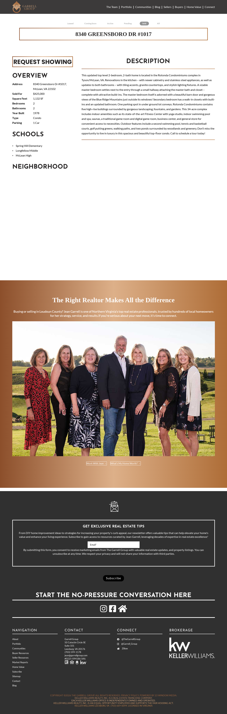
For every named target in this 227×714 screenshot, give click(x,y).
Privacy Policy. (130, 695)
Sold (144, 23)
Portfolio (126, 6)
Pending (128, 23)
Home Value (194, 6)
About (15, 639)
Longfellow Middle (27, 150)
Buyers (179, 6)
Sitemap (16, 676)
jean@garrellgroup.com (76, 655)
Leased (70, 23)
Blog (157, 6)
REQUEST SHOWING (42, 61)
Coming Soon (90, 23)
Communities (143, 6)
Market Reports (20, 662)
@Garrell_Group (127, 643)
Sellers (167, 6)
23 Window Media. (166, 695)
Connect (210, 6)
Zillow (122, 648)
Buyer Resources (20, 653)
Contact (16, 681)
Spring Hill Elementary (29, 145)
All (158, 23)
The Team (112, 6)
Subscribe (17, 671)
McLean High (24, 155)
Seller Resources (20, 657)
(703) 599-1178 (73, 652)
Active (110, 23)
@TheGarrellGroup (128, 639)
